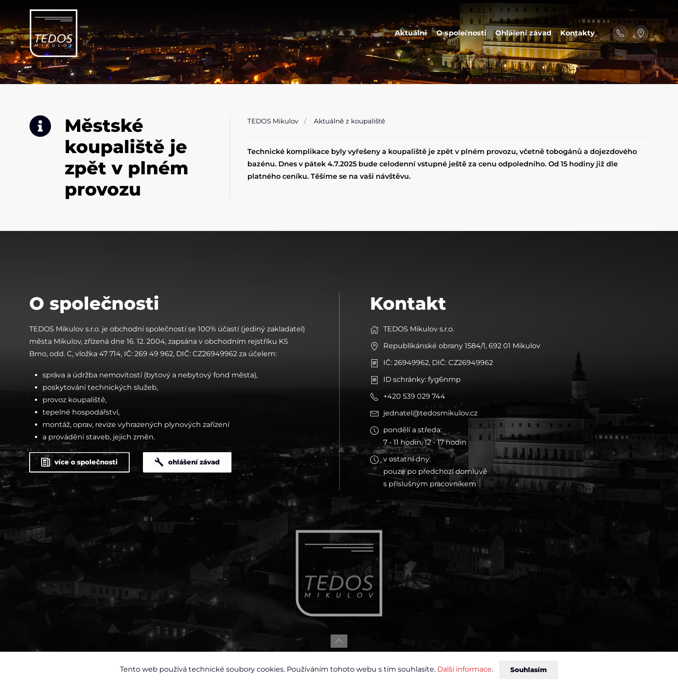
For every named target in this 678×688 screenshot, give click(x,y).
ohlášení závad (187, 454)
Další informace (464, 669)
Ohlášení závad (523, 33)
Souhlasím (528, 669)
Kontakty (577, 33)
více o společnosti (79, 454)
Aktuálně (411, 33)
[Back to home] (53, 33)
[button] (339, 633)
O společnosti (461, 33)
